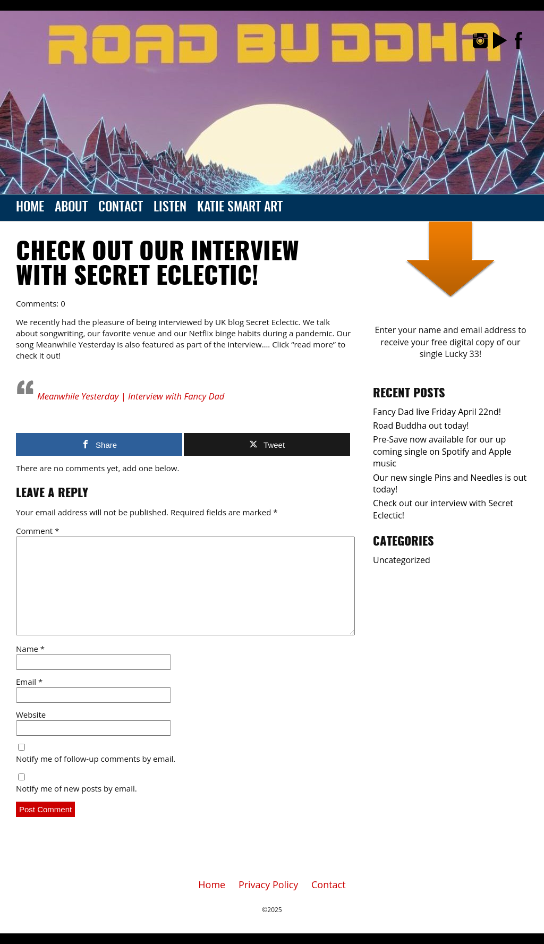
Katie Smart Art (240, 207)
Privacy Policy (268, 884)
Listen (170, 207)
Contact (120, 207)
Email (29, 681)
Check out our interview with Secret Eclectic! (157, 265)
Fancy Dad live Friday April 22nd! (437, 412)
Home (30, 207)
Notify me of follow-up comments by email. (95, 758)
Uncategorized (401, 560)
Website (31, 714)
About (71, 207)
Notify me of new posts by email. (76, 788)
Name (30, 648)
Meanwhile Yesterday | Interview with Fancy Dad (130, 396)
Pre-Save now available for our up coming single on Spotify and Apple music (442, 451)
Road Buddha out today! (421, 425)
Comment (37, 530)
